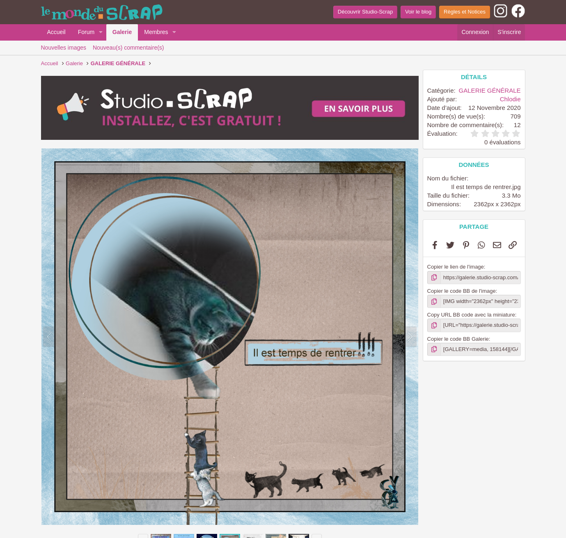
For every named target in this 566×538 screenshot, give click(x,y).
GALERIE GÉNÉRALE (490, 90)
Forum (86, 32)
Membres (156, 32)
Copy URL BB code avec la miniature (471, 315)
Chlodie (510, 99)
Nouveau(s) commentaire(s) (128, 47)
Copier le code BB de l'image (461, 291)
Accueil (56, 32)
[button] (100, 32)
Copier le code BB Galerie (458, 339)
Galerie (122, 32)
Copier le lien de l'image (455, 267)
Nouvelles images (64, 47)
